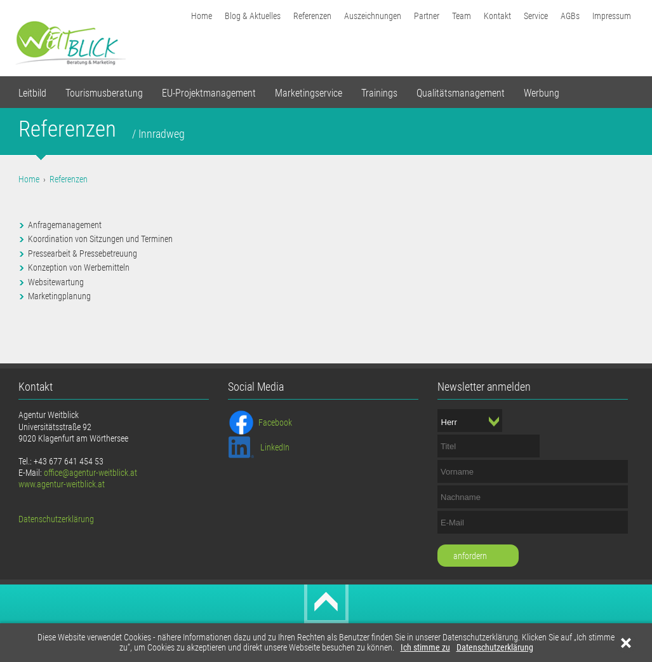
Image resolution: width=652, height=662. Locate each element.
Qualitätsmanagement (460, 93)
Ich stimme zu (425, 647)
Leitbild (32, 93)
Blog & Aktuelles (253, 16)
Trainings (379, 93)
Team (461, 16)
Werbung (541, 93)
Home (201, 16)
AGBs (570, 16)
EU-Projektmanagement (209, 93)
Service (536, 16)
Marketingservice (308, 93)
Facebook (275, 422)
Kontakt (497, 16)
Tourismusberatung (104, 93)
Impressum (611, 16)
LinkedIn (274, 447)
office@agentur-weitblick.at (90, 473)
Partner (426, 16)
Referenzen (312, 16)
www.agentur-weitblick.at (61, 484)
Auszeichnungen (372, 16)
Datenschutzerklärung (494, 647)
